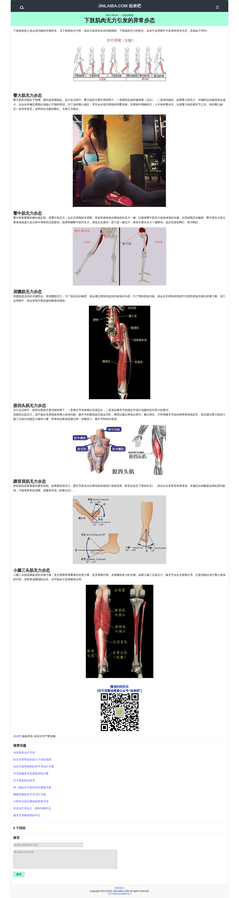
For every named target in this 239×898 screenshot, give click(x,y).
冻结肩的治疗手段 (24, 752)
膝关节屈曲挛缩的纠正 (26, 815)
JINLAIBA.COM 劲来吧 (119, 6)
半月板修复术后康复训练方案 (31, 773)
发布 (19, 874)
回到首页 (119, 888)
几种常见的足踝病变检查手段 (31, 801)
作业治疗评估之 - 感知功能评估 (32, 808)
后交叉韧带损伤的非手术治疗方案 (33, 766)
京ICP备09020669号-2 (119, 893)
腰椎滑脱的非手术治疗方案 (29, 794)
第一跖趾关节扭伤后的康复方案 (32, 787)
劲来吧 (17, 736)
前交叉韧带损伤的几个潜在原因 (32, 759)
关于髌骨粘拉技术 (24, 780)
